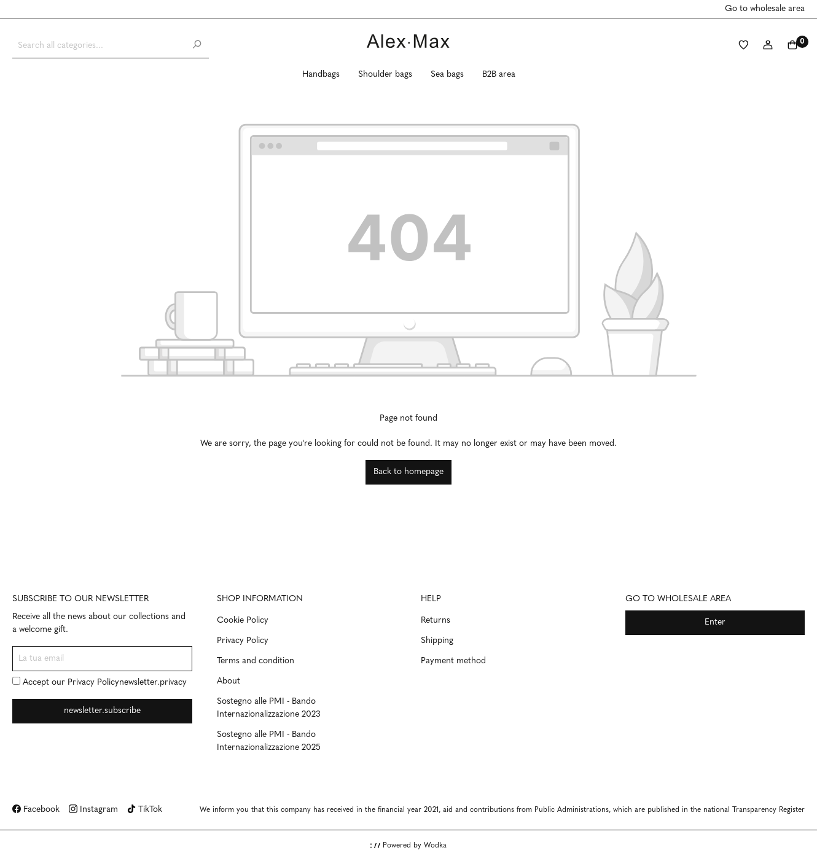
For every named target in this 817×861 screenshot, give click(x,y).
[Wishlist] (743, 46)
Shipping (437, 640)
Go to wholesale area (765, 9)
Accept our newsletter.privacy (99, 682)
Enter (715, 622)
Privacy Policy (93, 682)
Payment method (453, 661)
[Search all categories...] (98, 45)
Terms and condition (255, 661)
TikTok (144, 809)
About (228, 681)
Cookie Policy (242, 620)
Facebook (36, 809)
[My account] (768, 46)
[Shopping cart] (792, 46)
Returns (435, 620)
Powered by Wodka (408, 846)
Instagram (93, 809)
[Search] (196, 45)
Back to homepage (408, 472)
